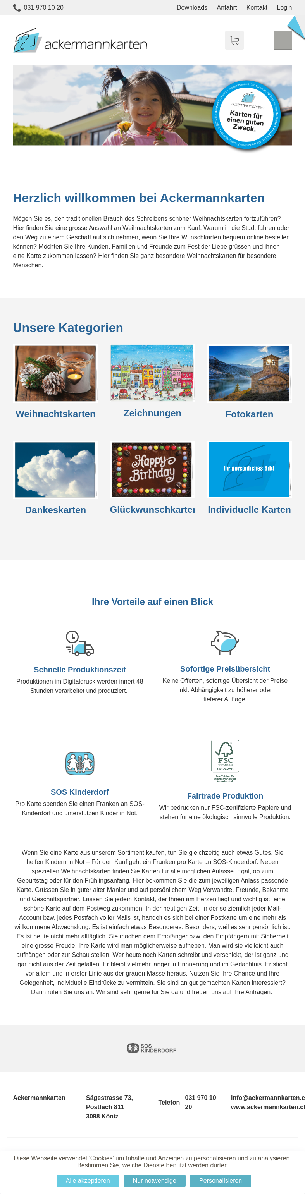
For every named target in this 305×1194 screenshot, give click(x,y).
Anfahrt (227, 7)
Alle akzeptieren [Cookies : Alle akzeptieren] (88, 1180)
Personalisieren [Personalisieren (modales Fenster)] (220, 1180)
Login (284, 7)
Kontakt (256, 7)
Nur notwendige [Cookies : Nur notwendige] (154, 1180)
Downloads (192, 7)
